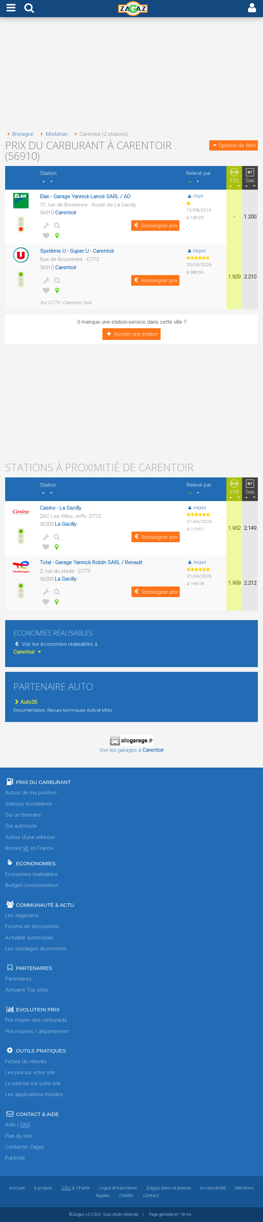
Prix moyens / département (36, 1031)
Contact (151, 1195)
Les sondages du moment (35, 949)
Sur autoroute (21, 826)
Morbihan (52, 134)
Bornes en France (29, 848)
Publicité (15, 1158)
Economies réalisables (31, 874)
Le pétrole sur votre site (33, 1083)
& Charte (76, 1187)
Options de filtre (233, 145)
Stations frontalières (28, 804)
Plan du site (18, 1136)
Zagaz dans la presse (168, 1187)
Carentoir (65, 213)
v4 (87, 1214)
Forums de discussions (32, 926)
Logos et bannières (118, 1187)
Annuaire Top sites (26, 990)
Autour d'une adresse (30, 837)
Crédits (126, 1195)
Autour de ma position (31, 793)
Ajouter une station (131, 334)
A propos (43, 1187)
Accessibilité (213, 1187)
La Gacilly (65, 524)
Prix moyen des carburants (36, 1020)
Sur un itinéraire (23, 815)
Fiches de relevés (26, 1061)
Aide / (17, 1125)
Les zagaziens (22, 915)
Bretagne (19, 134)
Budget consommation (31, 885)
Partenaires (18, 979)
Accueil (17, 1187)
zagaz (196, 250)
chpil (194, 196)
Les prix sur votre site (30, 1072)
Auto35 (25, 702)
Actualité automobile (29, 938)
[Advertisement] (131, 75)
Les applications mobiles (34, 1094)
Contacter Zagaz (24, 1147)
